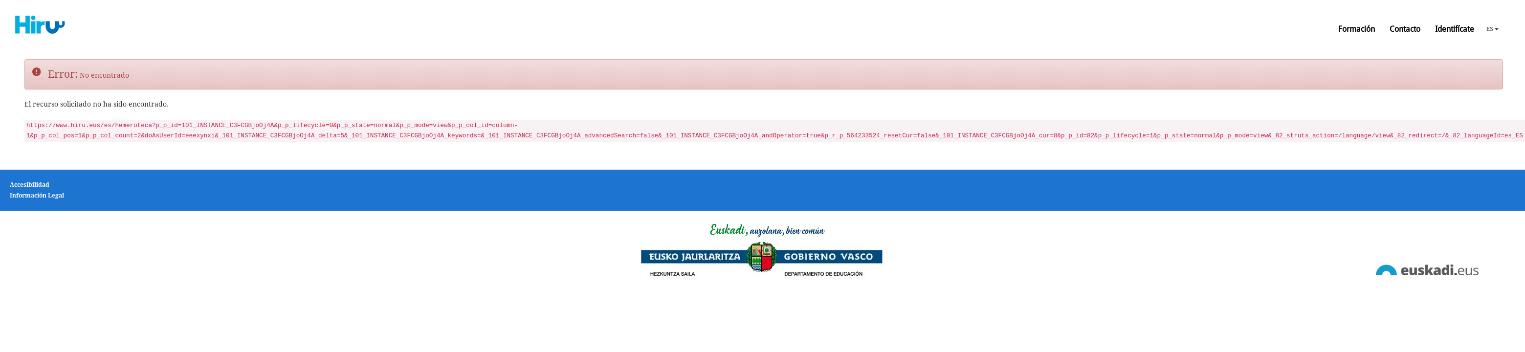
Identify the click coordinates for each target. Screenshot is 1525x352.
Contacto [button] (1405, 29)
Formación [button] (1356, 29)
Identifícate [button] (1454, 29)
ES (1492, 28)
